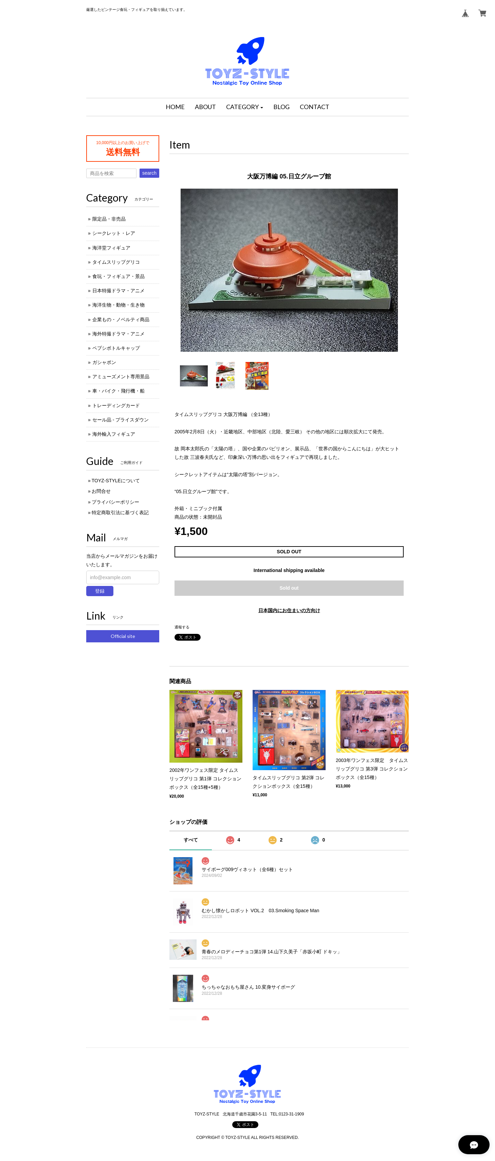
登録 (100, 591)
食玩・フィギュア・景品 (118, 276)
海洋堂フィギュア (111, 247)
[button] (245, 107)
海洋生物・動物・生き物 (118, 305)
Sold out (289, 588)
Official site (123, 636)
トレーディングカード (116, 405)
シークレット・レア (113, 233)
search (149, 173)
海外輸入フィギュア (113, 434)
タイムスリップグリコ (116, 262)
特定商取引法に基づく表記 (120, 512)
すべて (191, 840)
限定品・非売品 (109, 219)
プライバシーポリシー (115, 502)
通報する (182, 627)
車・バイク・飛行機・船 (118, 391)
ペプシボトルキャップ (116, 348)
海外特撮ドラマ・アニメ (118, 333)
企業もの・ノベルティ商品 (120, 319)
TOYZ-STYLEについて (116, 480)
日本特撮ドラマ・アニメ (118, 290)
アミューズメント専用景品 (120, 376)
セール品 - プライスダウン (120, 419)
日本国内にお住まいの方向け (289, 610)
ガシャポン (104, 362)
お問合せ (101, 491)
